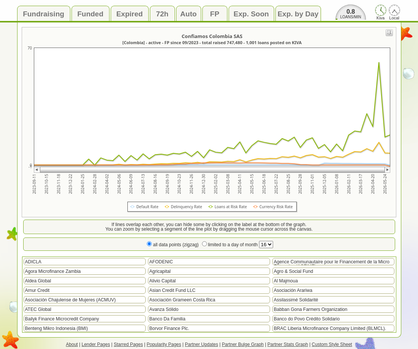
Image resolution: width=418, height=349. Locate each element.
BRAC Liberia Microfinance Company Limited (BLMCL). (330, 328)
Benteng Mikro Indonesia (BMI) (56, 328)
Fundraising (43, 14)
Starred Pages (128, 344)
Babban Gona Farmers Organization (310, 309)
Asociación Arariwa (293, 290)
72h (162, 14)
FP (214, 14)
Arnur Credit (37, 290)
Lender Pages (95, 344)
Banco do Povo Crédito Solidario (307, 319)
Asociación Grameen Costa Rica (182, 300)
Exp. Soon (251, 14)
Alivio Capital (162, 281)
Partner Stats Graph (287, 344)
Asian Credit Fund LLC (172, 290)
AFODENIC (161, 262)
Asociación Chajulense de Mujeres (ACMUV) (70, 300)
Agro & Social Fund (293, 271)
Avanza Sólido (164, 309)
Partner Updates (201, 344)
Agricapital (160, 271)
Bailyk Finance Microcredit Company (62, 319)
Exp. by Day (298, 14)
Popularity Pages (164, 344)
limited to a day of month (240, 244)
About (72, 344)
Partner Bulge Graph (243, 344)
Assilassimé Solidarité (296, 300)
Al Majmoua (286, 281)
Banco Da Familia (167, 319)
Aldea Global (38, 281)
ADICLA (33, 262)
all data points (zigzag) (176, 244)
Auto (188, 14)
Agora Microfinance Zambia (53, 271)
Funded (90, 14)
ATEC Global (38, 309)
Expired (129, 14)
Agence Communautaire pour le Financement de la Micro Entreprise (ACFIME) (331, 262)
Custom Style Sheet (332, 344)
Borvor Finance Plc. (169, 328)
